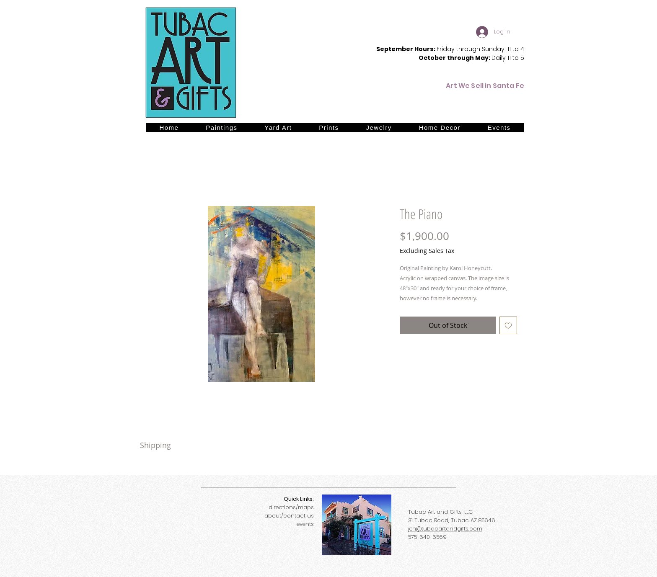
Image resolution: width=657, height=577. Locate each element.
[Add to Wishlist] (508, 325)
